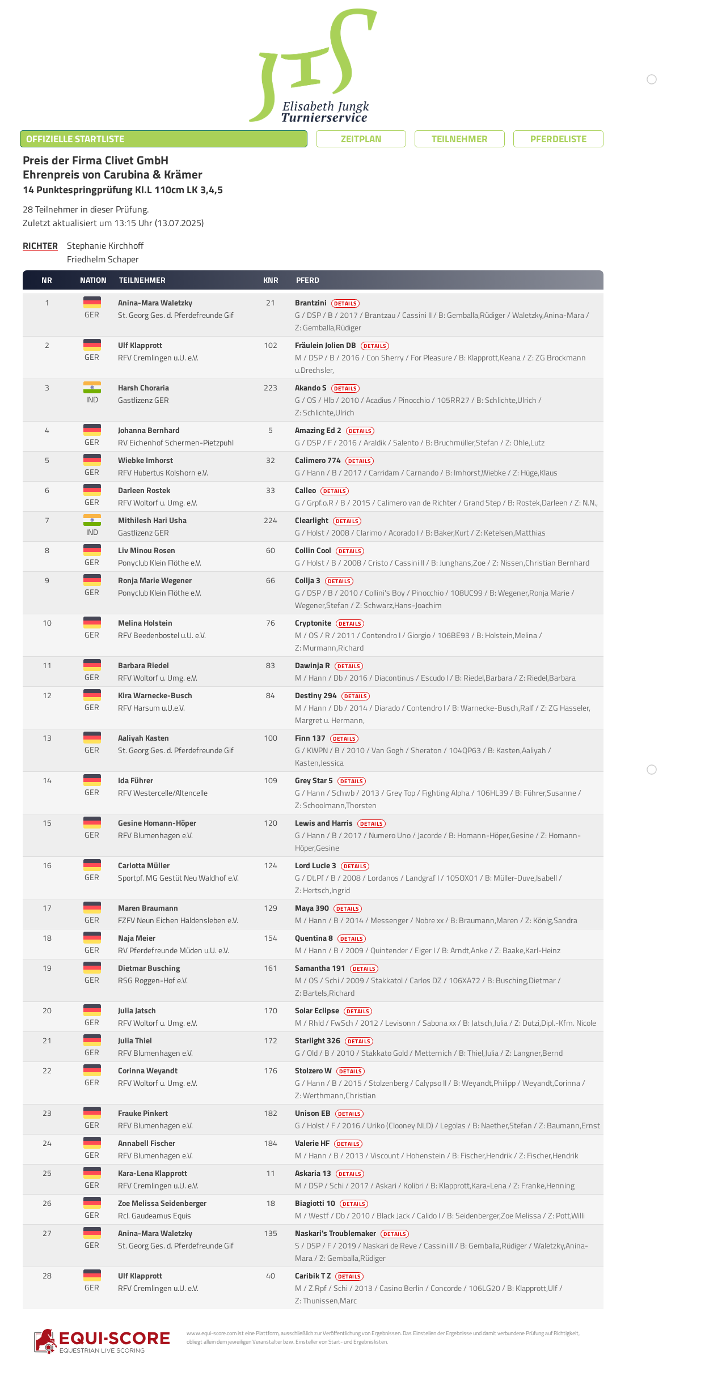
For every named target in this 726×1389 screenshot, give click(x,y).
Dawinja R (330, 665)
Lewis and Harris (341, 823)
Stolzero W (330, 1070)
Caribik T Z (330, 1275)
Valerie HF (329, 1143)
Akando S (328, 387)
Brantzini (328, 302)
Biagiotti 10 (332, 1203)
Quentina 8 (331, 938)
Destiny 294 (333, 695)
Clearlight (329, 520)
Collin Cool (330, 550)
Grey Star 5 (331, 780)
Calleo (323, 490)
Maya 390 (329, 908)
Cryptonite (330, 623)
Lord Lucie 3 (333, 865)
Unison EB (330, 1113)
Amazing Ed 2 (335, 430)
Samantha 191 (337, 968)
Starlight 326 (335, 1040)
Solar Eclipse (334, 1010)
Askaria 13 (330, 1173)
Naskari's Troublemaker (353, 1233)
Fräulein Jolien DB (343, 345)
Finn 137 (327, 738)
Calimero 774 (335, 460)
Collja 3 (325, 580)
